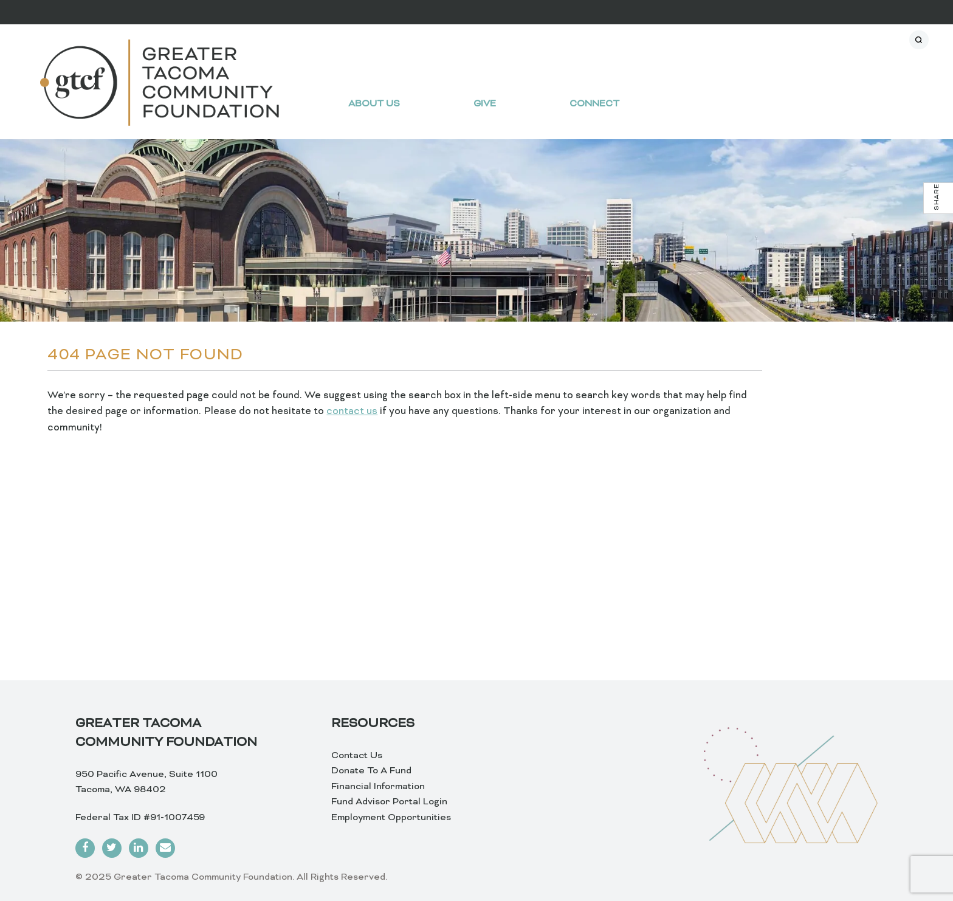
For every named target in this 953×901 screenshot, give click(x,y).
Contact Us (356, 756)
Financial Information (378, 787)
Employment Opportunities (391, 818)
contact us (351, 412)
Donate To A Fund (371, 771)
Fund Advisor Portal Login (389, 802)
